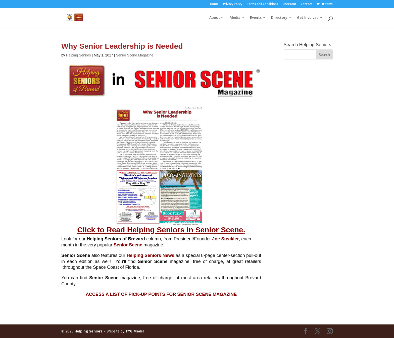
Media (235, 18)
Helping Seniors (78, 55)
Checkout (289, 4)
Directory (279, 18)
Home (214, 4)
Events (256, 18)
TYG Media (134, 331)
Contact (306, 4)
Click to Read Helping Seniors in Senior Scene (160, 230)
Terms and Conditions (262, 4)
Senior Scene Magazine (134, 55)
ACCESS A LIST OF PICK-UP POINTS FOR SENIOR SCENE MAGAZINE (161, 294)
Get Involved (308, 18)
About (214, 18)
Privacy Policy (232, 4)
